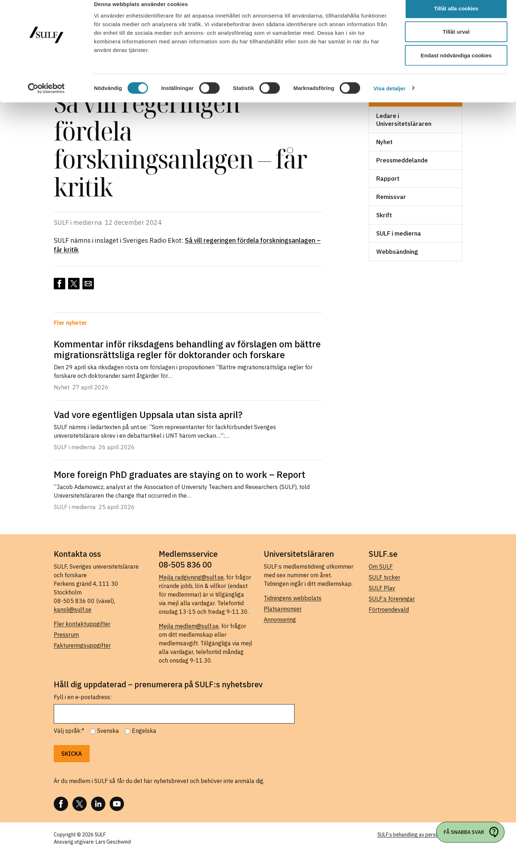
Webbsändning (397, 252)
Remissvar (391, 197)
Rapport (388, 178)
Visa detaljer (389, 99)
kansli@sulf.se (72, 609)
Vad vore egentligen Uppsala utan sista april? (148, 414)
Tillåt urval (456, 42)
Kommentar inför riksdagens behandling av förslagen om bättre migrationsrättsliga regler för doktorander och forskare (187, 349)
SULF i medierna (398, 233)
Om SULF (381, 566)
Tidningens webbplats (292, 598)
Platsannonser (283, 608)
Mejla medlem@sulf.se (189, 626)
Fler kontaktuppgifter (82, 623)
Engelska (144, 730)
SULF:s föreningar (392, 598)
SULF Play (382, 588)
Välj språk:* (69, 730)
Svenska (108, 730)
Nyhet (384, 142)
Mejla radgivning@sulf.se (191, 577)
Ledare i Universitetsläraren (403, 120)
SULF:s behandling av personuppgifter (419, 834)
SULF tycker (384, 577)
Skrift (384, 215)
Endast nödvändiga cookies (456, 66)
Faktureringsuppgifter (82, 645)
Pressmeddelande (402, 160)
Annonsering (280, 619)
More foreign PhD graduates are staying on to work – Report (179, 474)
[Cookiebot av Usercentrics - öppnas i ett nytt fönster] (46, 99)
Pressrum (66, 634)
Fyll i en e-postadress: (82, 697)
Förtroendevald (389, 609)
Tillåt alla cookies (456, 19)
